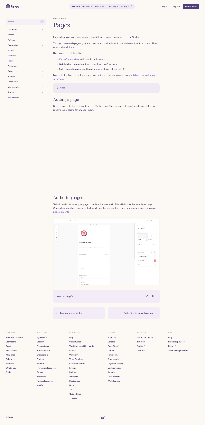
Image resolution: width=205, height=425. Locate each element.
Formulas (10, 363)
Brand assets (114, 359)
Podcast (73, 372)
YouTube (141, 350)
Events (72, 368)
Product (40, 359)
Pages (63, 18)
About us (112, 337)
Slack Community (146, 337)
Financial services (45, 381)
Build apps (10, 359)
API (70, 389)
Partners (40, 363)
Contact (111, 350)
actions (101, 75)
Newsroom (113, 355)
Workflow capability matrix (81, 346)
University (73, 355)
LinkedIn (141, 341)
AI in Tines (10, 355)
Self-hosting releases (178, 350)
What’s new (11, 368)
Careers (111, 342)
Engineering (42, 355)
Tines (10, 417)
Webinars (73, 376)
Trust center (114, 376)
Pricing (9, 372)
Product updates (176, 341)
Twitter (141, 346)
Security (40, 342)
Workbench (11, 350)
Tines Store (113, 346)
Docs (55, 18)
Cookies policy (114, 368)
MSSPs (40, 385)
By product (42, 337)
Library (72, 350)
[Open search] (132, 6)
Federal (40, 372)
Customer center (77, 363)
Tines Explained (76, 359)
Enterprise (41, 376)
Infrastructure (43, 350)
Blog (71, 337)
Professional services (46, 368)
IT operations (43, 346)
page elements (61, 212)
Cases (8, 346)
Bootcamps (74, 381)
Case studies (75, 342)
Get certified (75, 394)
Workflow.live (114, 381)
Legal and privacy (115, 363)
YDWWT (73, 398)
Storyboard (11, 342)
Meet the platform (14, 337)
